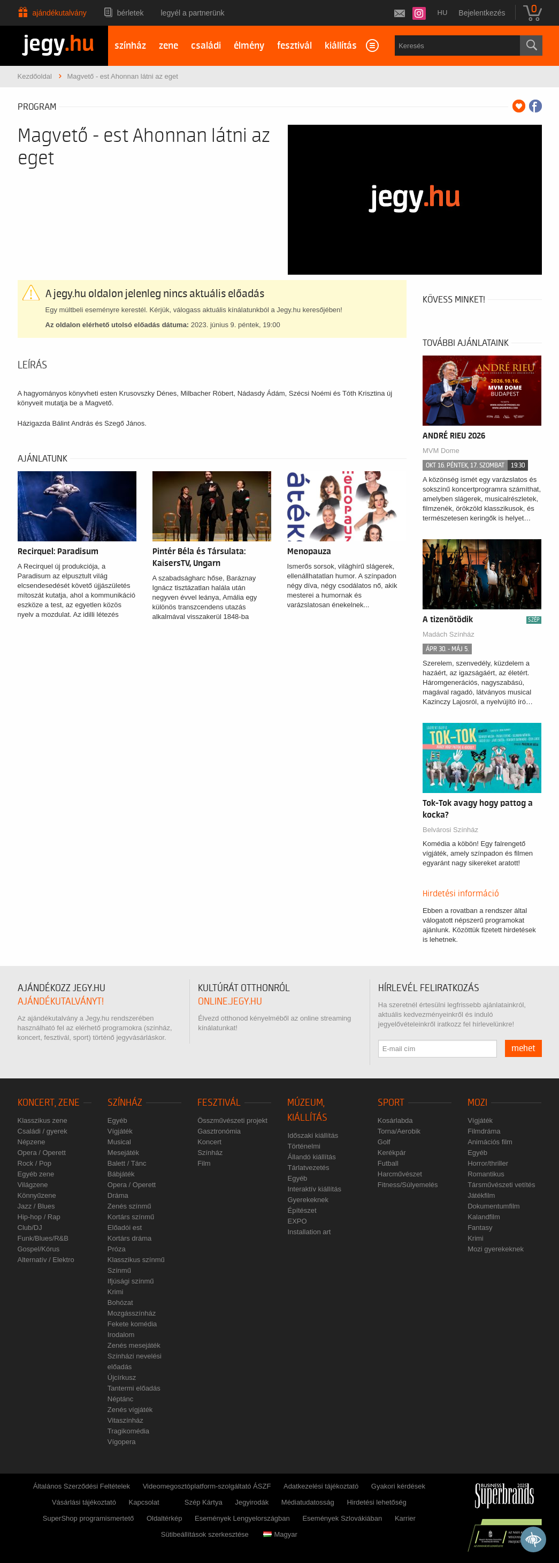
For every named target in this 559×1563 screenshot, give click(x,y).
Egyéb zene (36, 1174)
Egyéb (117, 1120)
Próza (117, 1249)
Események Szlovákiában (342, 1518)
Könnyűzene (37, 1195)
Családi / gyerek (42, 1131)
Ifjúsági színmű (131, 1281)
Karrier (405, 1518)
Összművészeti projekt (232, 1120)
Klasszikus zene (42, 1120)
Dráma (118, 1195)
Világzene (33, 1185)
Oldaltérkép (164, 1518)
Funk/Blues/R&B (43, 1238)
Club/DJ (30, 1228)
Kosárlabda (395, 1120)
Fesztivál (219, 1102)
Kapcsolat (144, 1502)
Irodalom (121, 1335)
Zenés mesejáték (134, 1345)
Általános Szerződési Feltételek (81, 1486)
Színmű (119, 1270)
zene (168, 45)
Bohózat (120, 1302)
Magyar (280, 1534)
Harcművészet (400, 1174)
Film (204, 1163)
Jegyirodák (252, 1502)
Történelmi (303, 1146)
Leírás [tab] (32, 365)
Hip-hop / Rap (39, 1217)
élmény (249, 45)
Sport (391, 1102)
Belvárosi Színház (450, 830)
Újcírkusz (122, 1377)
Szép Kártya (204, 1502)
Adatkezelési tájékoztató (321, 1486)
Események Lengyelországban (242, 1518)
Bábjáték (121, 1174)
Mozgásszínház (132, 1313)
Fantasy (480, 1228)
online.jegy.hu (230, 1001)
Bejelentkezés (481, 13)
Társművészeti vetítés (501, 1185)
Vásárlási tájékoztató (84, 1502)
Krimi (116, 1292)
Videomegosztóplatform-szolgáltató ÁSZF (207, 1486)
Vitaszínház (125, 1420)
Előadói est (125, 1228)
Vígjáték (120, 1131)
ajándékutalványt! (61, 1001)
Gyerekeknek (307, 1200)
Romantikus (486, 1174)
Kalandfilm (484, 1217)
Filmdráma (484, 1131)
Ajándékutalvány (60, 13)
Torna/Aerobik (399, 1131)
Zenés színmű (129, 1206)
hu (443, 13)
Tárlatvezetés (308, 1168)
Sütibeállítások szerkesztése (205, 1534)
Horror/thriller (488, 1163)
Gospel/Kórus (39, 1249)
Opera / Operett (42, 1153)
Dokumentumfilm (494, 1206)
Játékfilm (481, 1195)
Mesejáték (123, 1153)
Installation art (309, 1232)
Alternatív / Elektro (46, 1260)
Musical (119, 1142)
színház (130, 45)
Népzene (31, 1142)
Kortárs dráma (129, 1238)
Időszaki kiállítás (312, 1135)
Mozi (477, 1102)
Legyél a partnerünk (193, 13)
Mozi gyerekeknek (496, 1249)
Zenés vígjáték (130, 1410)
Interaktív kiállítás (314, 1189)
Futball (388, 1163)
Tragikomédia (128, 1431)
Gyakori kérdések (398, 1486)
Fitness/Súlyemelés (408, 1185)
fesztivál (294, 45)
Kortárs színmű (131, 1217)
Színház (125, 1102)
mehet (523, 1048)
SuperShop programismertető (88, 1518)
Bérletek (130, 13)
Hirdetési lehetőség (376, 1502)
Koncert (209, 1142)
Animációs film (490, 1142)
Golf (384, 1142)
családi (206, 45)
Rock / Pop (35, 1163)
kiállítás (341, 45)
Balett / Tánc (127, 1163)
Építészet (301, 1210)
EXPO (297, 1221)
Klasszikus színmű (136, 1260)
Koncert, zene (49, 1102)
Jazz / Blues (36, 1206)
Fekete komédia (132, 1324)
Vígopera (122, 1442)
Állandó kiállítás (311, 1157)
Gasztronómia (219, 1131)
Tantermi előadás (134, 1388)
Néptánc (120, 1399)
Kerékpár (392, 1153)
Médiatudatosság (307, 1502)
